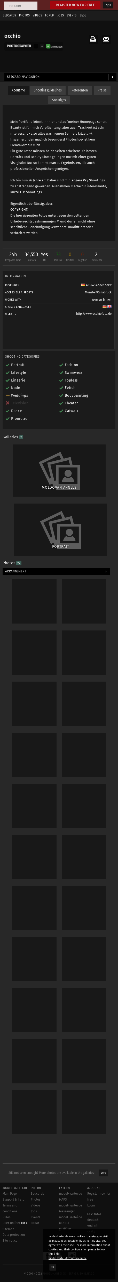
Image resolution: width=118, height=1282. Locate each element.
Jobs (61, 15)
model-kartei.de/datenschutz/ (67, 1258)
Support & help (13, 1199)
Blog (83, 15)
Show (103, 1173)
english (92, 1225)
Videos (37, 15)
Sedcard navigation (23, 77)
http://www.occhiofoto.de (94, 313)
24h (13, 257)
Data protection (14, 1235)
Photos (24, 15)
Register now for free (75, 5)
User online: (15, 1223)
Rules (7, 1217)
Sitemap (8, 1229)
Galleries (13, 437)
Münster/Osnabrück (98, 292)
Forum (49, 15)
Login (108, 5)
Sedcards (9, 15)
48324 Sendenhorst (96, 285)
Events (71, 15)
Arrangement (15, 571)
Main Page (10, 1193)
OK (52, 1267)
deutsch (93, 1220)
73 (58, 257)
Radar (35, 1223)
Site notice (10, 1240)
